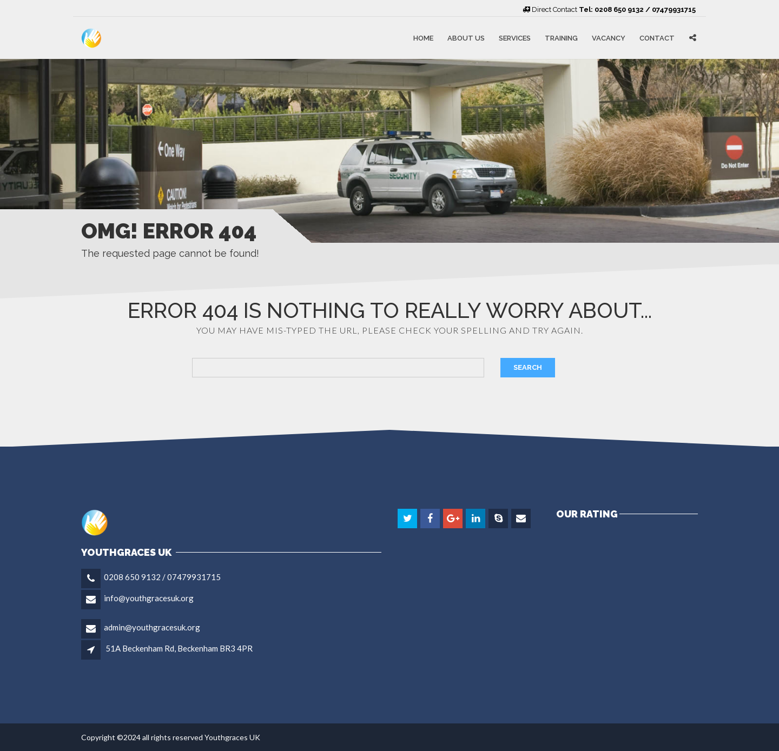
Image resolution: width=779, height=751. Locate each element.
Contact (657, 38)
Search (527, 367)
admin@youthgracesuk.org (152, 627)
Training (561, 38)
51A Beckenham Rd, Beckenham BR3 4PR (179, 648)
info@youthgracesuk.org (149, 598)
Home (423, 38)
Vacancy (608, 38)
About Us (466, 38)
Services (515, 38)
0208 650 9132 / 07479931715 (162, 577)
